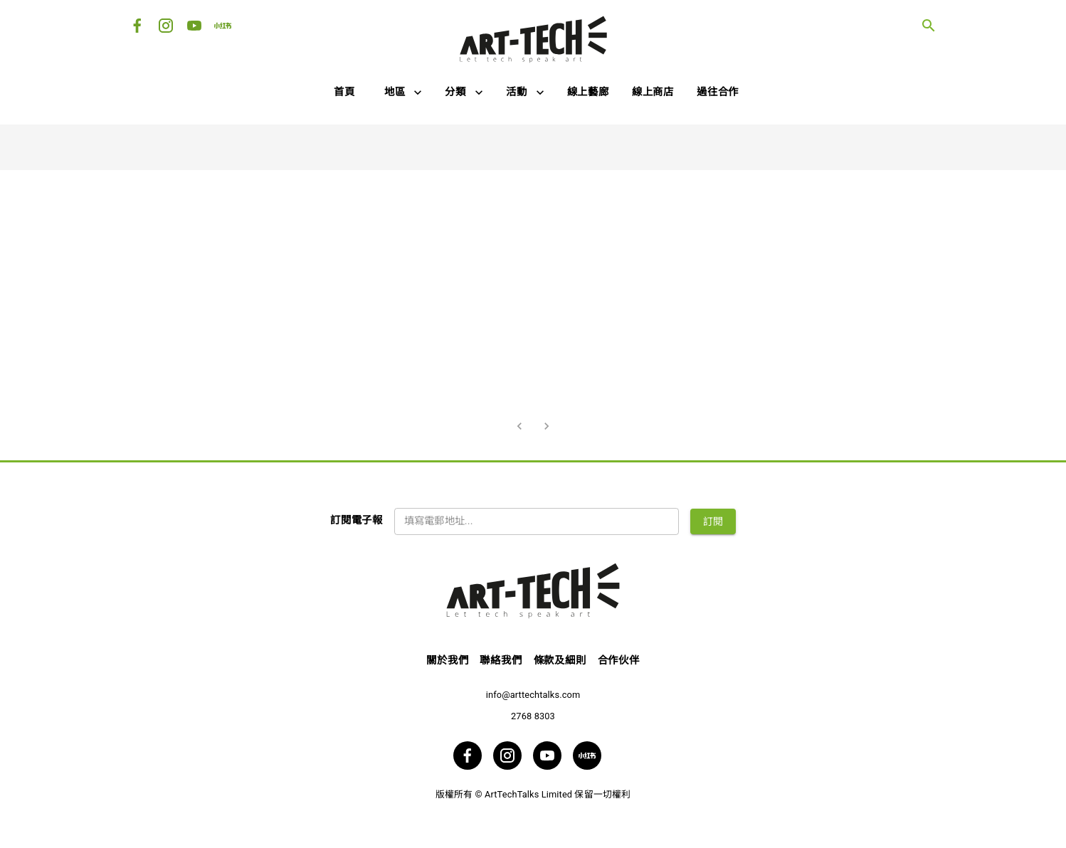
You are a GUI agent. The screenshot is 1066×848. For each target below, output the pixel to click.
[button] (403, 93)
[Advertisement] (533, 292)
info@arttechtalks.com (533, 694)
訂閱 (713, 521)
